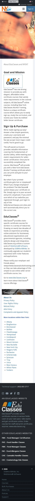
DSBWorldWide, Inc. (11, 471)
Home (4, 479)
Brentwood (10, 327)
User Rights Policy (11, 303)
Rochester (10, 352)
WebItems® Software (19, 246)
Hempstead (11, 334)
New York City (12, 347)
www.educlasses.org (17, 426)
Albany (9, 322)
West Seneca (11, 365)
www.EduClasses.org (17, 278)
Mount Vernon (12, 342)
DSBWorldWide (21, 248)
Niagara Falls (11, 350)
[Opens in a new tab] (3, 393)
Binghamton (11, 324)
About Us (7, 297)
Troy (8, 360)
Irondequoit (11, 337)
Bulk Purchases (8, 486)
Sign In (30, 9)
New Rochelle (11, 345)
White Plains (11, 367)
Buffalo (9, 329)
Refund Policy (9, 306)
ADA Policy (8, 309)
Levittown (10, 339)
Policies (5, 493)
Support (5, 497)
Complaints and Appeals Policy (16, 312)
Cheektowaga (11, 332)
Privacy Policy (9, 300)
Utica (8, 362)
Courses (5, 483)
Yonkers (9, 370)
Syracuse (10, 357)
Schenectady (11, 355)
